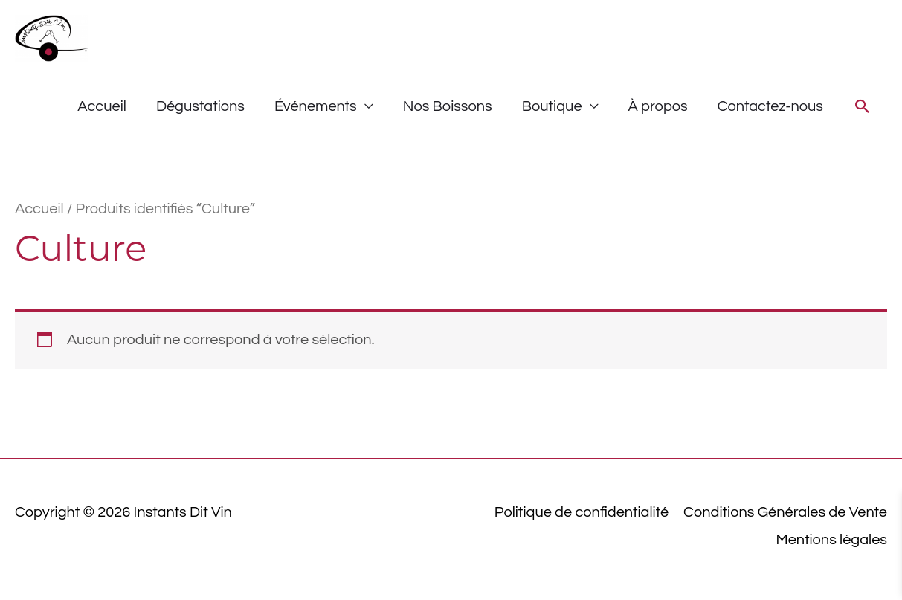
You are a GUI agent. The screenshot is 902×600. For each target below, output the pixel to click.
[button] (862, 106)
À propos (658, 106)
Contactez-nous (770, 106)
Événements (315, 106)
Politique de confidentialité (582, 512)
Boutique (552, 106)
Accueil (101, 106)
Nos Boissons (447, 106)
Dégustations (200, 106)
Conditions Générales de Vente (785, 512)
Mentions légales (831, 539)
